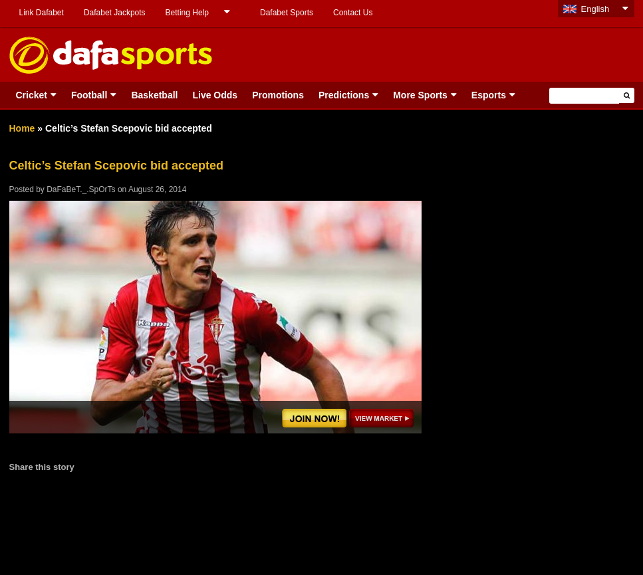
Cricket (31, 95)
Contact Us (352, 12)
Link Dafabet (41, 12)
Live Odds (214, 95)
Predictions (344, 95)
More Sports (420, 95)
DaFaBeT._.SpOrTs (81, 189)
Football (89, 95)
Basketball (154, 95)
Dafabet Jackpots (115, 12)
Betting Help (187, 12)
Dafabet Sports (286, 12)
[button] (626, 95)
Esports (488, 95)
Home (22, 128)
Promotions (278, 95)
